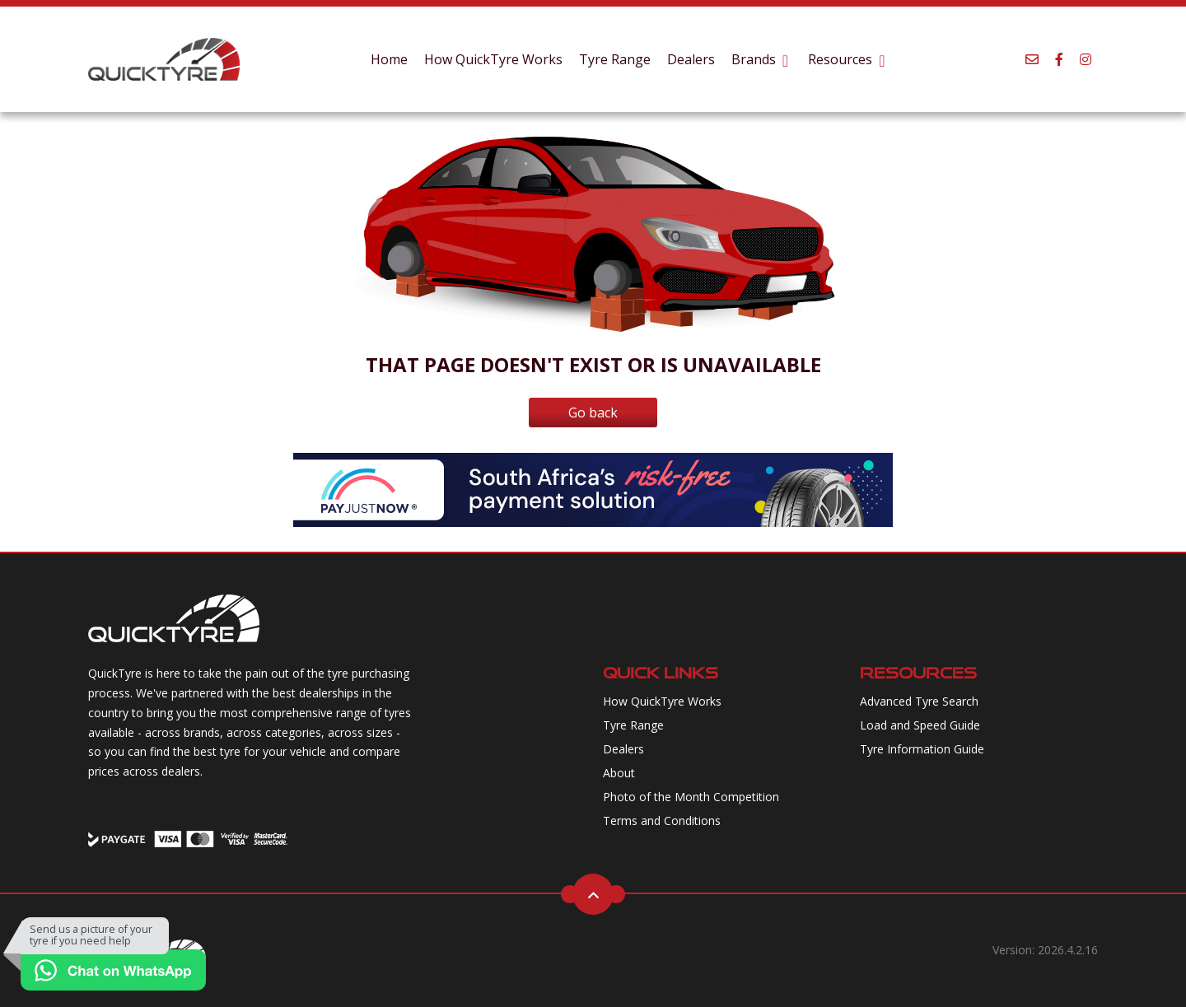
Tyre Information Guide (922, 749)
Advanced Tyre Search (919, 701)
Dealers (691, 59)
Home (389, 59)
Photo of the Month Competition (691, 796)
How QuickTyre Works (493, 59)
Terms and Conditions (662, 820)
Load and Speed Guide (920, 725)
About (619, 773)
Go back (593, 412)
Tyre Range (615, 59)
